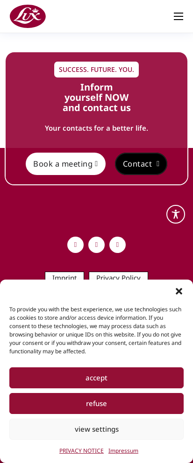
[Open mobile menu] (178, 16)
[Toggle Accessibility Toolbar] (175, 214)
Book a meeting (65, 163)
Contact (141, 163)
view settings (97, 429)
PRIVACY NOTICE (81, 451)
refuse (96, 403)
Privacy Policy (118, 277)
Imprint (64, 277)
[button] (179, 291)
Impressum (123, 451)
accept (96, 377)
